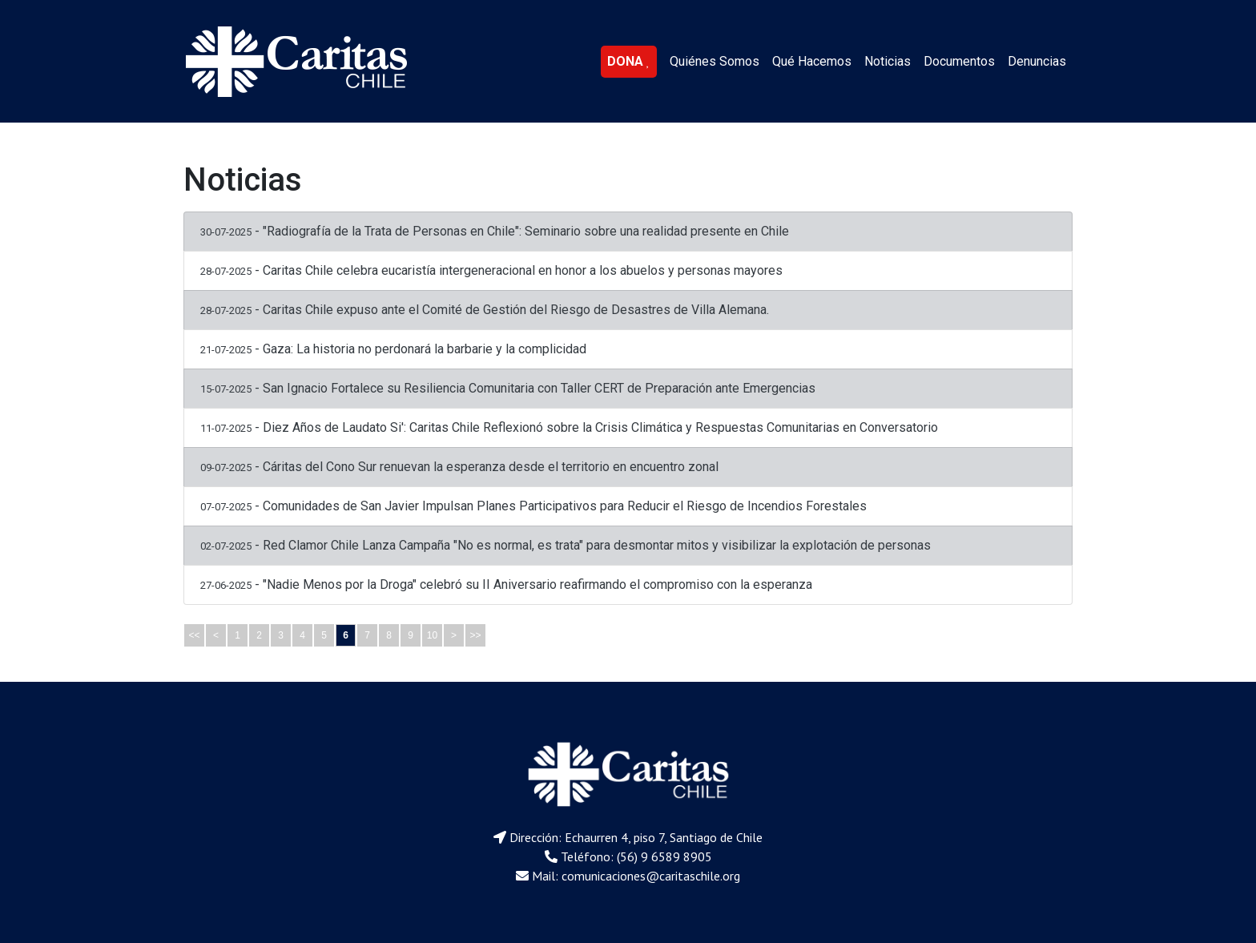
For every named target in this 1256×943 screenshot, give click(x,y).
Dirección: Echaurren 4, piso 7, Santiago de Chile (636, 837)
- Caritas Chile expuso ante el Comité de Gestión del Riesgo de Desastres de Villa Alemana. (484, 309)
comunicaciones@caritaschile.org (651, 876)
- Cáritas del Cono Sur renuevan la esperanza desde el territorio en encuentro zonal (459, 466)
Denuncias (1037, 61)
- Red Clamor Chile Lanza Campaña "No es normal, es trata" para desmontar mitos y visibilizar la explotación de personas (565, 545)
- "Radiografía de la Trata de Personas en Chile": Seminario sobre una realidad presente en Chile (494, 231)
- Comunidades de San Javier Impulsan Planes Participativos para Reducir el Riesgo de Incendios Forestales (533, 506)
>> (475, 635)
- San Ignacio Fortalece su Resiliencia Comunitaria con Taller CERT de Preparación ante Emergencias (507, 388)
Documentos (959, 61)
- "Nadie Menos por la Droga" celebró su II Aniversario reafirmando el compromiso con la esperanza (506, 584)
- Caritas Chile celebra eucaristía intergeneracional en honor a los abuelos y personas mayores (491, 270)
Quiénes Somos (714, 61)
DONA (628, 61)
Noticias (887, 61)
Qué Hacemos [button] (811, 61)
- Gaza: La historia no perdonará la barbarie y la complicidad (393, 349)
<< (193, 635)
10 (432, 635)
